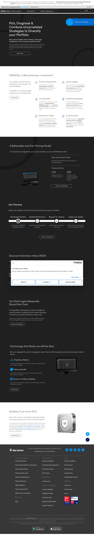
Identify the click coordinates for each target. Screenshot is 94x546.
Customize (47, 282)
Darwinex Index (47, 506)
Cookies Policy (68, 482)
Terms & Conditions (70, 470)
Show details (75, 277)
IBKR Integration (20, 494)
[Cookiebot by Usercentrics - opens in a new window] (75, 263)
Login (86, 10)
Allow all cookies (70, 282)
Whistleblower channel (71, 486)
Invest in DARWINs (47, 498)
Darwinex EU (34, 7)
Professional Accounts (21, 482)
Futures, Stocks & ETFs (21, 498)
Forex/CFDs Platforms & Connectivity (26, 474)
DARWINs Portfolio (47, 502)
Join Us (66, 502)
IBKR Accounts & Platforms (23, 502)
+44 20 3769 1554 (50, 460)
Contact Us (67, 494)
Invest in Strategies (61, 186)
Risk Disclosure (68, 478)
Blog (16, 510)
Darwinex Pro (46, 490)
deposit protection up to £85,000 (23, 432)
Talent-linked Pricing (21, 478)
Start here (20, 53)
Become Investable (47, 470)
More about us (15, 440)
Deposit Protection (20, 490)
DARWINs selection (18, 227)
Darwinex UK (25, 7)
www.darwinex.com (31, 527)
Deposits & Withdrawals (22, 486)
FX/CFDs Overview (20, 470)
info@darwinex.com (40, 460)
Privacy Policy (68, 474)
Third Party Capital (47, 478)
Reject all (23, 282)
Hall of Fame (46, 482)
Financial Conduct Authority (33, 431)
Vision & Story (68, 498)
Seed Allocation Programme (50, 474)
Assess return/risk (34, 225)
